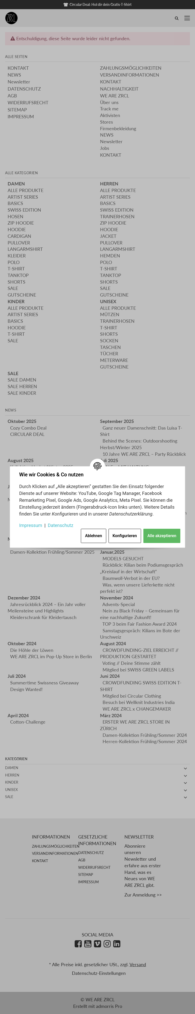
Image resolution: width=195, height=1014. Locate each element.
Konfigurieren (124, 536)
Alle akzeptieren (162, 536)
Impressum (30, 525)
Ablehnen (93, 536)
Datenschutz (60, 525)
